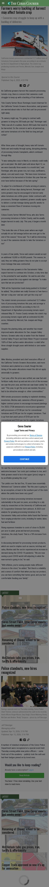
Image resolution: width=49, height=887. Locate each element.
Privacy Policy (9, 441)
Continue (24, 459)
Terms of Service (36, 435)
